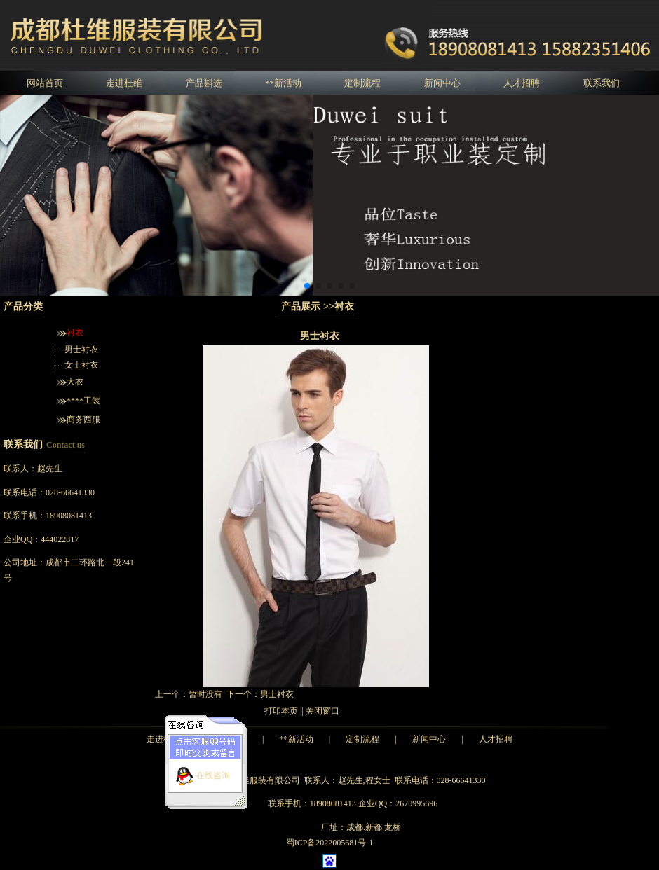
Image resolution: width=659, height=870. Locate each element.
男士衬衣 (81, 349)
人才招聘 (521, 83)
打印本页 (281, 711)
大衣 (75, 382)
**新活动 (283, 83)
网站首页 (45, 83)
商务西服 (83, 419)
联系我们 (601, 83)
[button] (307, 286)
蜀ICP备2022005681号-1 (330, 843)
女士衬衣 (81, 365)
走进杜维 (124, 83)
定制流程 (362, 83)
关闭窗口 (322, 711)
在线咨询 (213, 770)
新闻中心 (442, 83)
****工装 (83, 401)
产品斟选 (204, 83)
